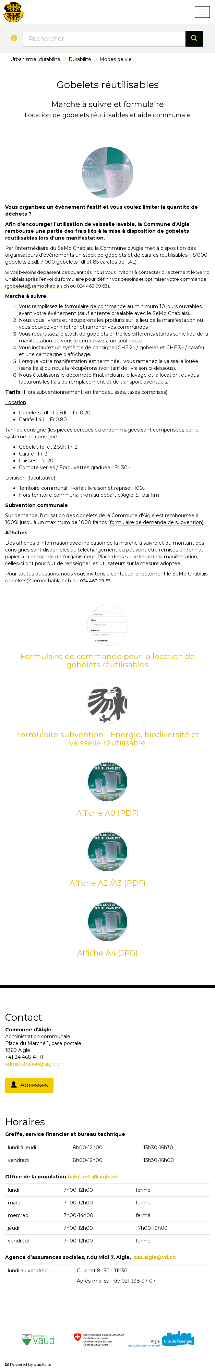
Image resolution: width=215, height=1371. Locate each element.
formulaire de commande (94, 306)
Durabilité (80, 59)
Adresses (29, 1085)
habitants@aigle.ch (93, 1177)
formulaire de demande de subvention (156, 522)
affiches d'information (42, 543)
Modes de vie (115, 59)
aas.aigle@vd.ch (155, 1257)
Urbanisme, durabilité (35, 59)
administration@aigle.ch (33, 1064)
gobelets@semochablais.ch (38, 286)
